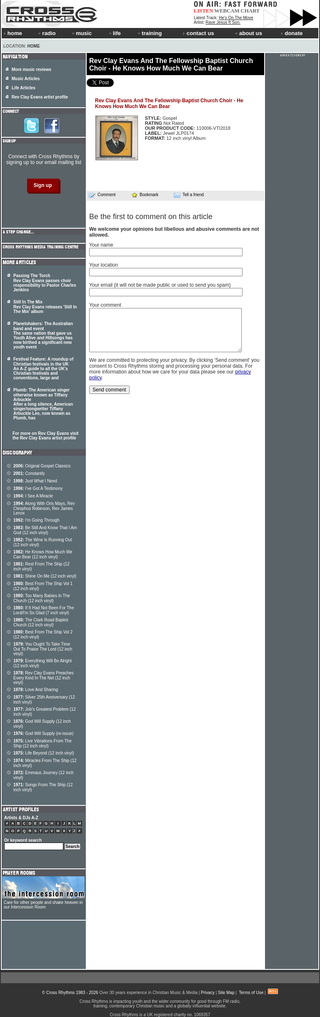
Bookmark (144, 194)
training (149, 33)
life (114, 33)
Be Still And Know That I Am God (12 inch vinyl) (45, 530)
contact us (198, 33)
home (13, 33)
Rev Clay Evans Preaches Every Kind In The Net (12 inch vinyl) (43, 678)
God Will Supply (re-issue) (43, 733)
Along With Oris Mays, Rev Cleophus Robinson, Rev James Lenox (44, 508)
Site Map (226, 992)
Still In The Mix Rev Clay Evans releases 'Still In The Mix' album (45, 307)
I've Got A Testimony (37, 488)
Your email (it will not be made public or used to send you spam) (160, 285)
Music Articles (26, 78)
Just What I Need (35, 481)
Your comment (105, 305)
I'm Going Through (36, 520)
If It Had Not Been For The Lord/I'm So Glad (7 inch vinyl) (43, 610)
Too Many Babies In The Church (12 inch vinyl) (41, 598)
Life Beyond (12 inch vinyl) (43, 753)
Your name (101, 245)
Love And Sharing (35, 689)
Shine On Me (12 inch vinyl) (44, 576)
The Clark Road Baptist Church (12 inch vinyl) (40, 622)
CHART (250, 11)
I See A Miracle (33, 496)
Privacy (208, 992)
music (81, 33)
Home (34, 46)
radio (46, 33)
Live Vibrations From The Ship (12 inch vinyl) (42, 743)
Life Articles (23, 88)
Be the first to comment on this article (150, 216)
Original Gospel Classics (41, 466)
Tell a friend (189, 195)
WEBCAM (226, 11)
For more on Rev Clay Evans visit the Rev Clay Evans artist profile (45, 435)
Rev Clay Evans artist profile (40, 97)
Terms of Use (251, 992)
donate (291, 33)
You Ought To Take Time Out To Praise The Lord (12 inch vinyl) (42, 649)
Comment (102, 195)
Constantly (29, 473)
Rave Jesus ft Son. (222, 22)
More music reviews (31, 69)
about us (248, 33)
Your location (103, 265)
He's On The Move (236, 17)
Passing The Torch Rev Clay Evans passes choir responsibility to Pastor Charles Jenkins (44, 282)
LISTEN (203, 11)
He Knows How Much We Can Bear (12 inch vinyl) (42, 554)
